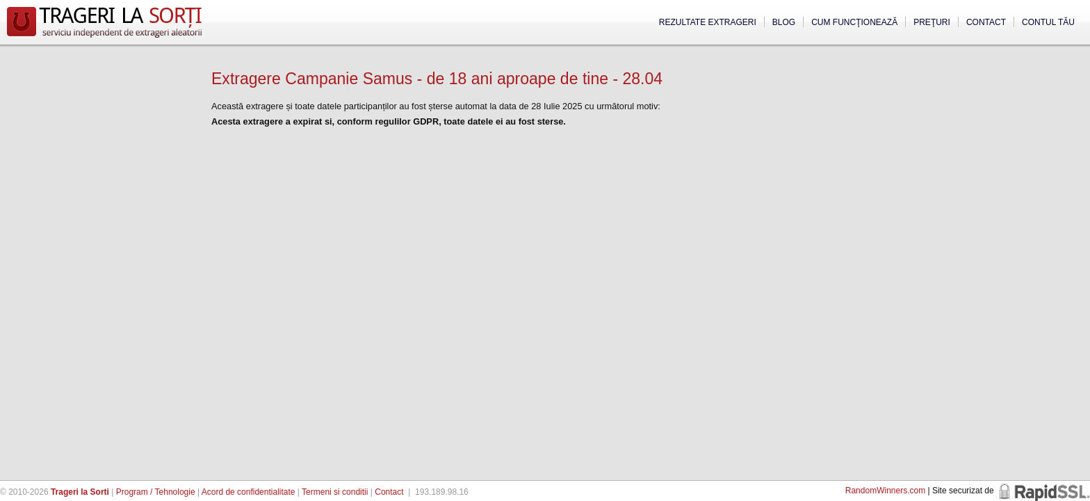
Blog (783, 22)
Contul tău (1048, 22)
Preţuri (931, 22)
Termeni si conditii (335, 492)
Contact (986, 22)
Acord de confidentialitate (248, 492)
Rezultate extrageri (707, 22)
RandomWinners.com (885, 490)
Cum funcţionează (854, 22)
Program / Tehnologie (155, 492)
